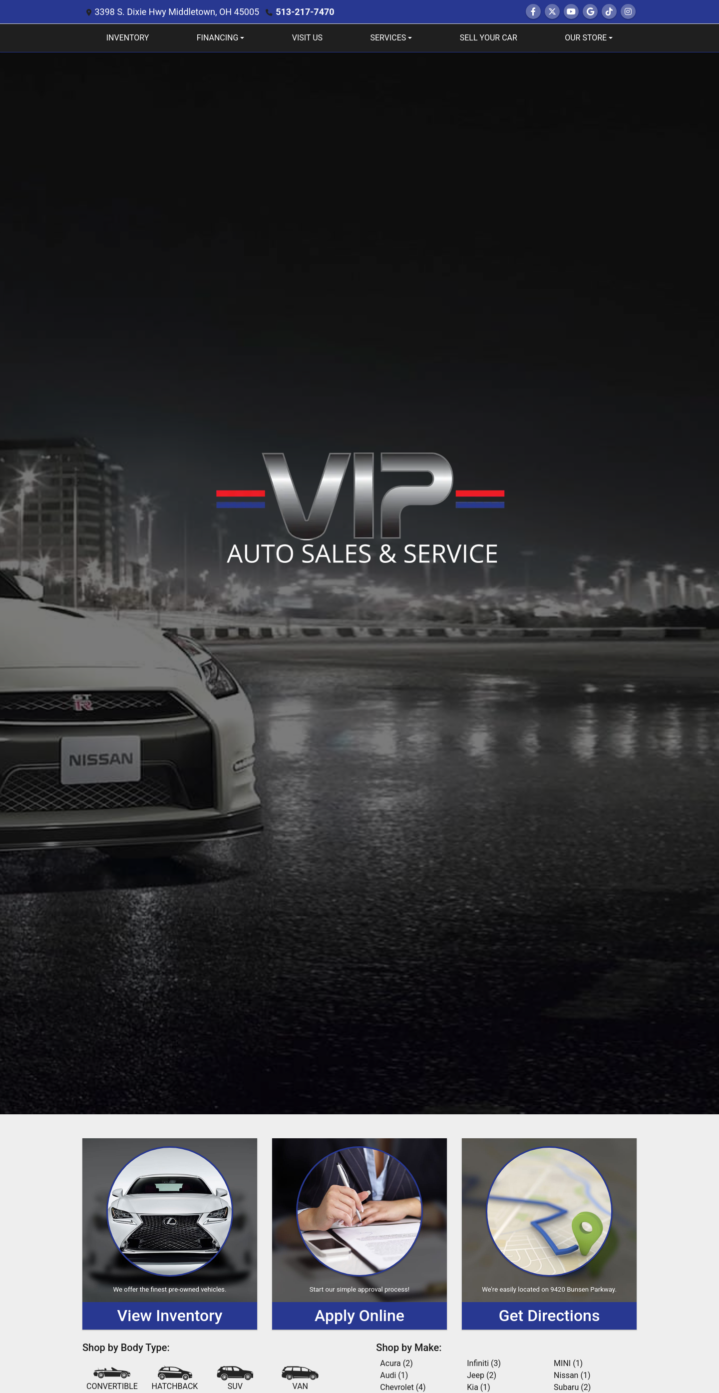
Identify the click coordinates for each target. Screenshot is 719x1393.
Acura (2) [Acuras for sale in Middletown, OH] (396, 1363)
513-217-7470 (305, 11)
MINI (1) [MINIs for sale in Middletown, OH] (568, 1363)
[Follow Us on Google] (590, 11)
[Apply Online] (359, 1234)
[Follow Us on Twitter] (552, 11)
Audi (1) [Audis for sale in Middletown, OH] (394, 1375)
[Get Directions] (549, 1234)
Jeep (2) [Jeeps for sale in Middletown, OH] (481, 1375)
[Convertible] (112, 1379)
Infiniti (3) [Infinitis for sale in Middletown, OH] (484, 1363)
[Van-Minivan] (300, 1379)
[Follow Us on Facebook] (533, 11)
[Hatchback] (174, 1379)
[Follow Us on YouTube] (571, 11)
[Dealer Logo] (360, 506)
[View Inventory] (169, 1234)
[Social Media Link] (609, 11)
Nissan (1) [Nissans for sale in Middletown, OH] (572, 1375)
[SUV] (235, 1379)
